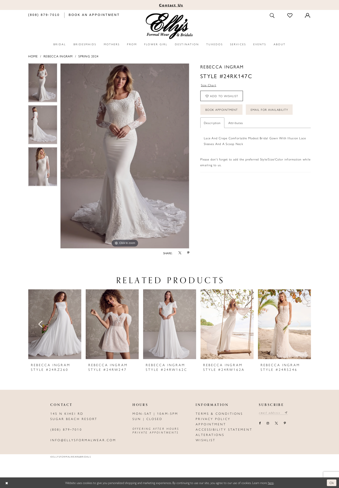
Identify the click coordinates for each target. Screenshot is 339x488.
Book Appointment (221, 109)
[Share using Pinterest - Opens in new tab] (188, 253)
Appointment (211, 424)
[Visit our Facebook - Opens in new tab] (260, 423)
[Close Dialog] (7, 483)
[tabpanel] (42, 84)
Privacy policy (213, 418)
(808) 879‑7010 (66, 429)
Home (33, 56)
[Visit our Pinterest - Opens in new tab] (285, 423)
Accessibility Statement (224, 429)
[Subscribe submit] (286, 413)
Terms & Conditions (219, 413)
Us (171, 5)
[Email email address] (273, 413)
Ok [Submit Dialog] (332, 482)
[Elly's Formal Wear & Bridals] (169, 26)
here (271, 482)
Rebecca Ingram (58, 56)
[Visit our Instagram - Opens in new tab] (268, 423)
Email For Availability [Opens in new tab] (269, 109)
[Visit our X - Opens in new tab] (276, 423)
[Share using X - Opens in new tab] (179, 253)
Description (212, 123)
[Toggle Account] (308, 15)
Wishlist (206, 440)
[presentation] (54, 324)
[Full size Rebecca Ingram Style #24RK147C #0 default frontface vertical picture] (125, 156)
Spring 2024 (88, 56)
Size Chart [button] (208, 85)
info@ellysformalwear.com (83, 440)
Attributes (235, 123)
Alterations (210, 434)
